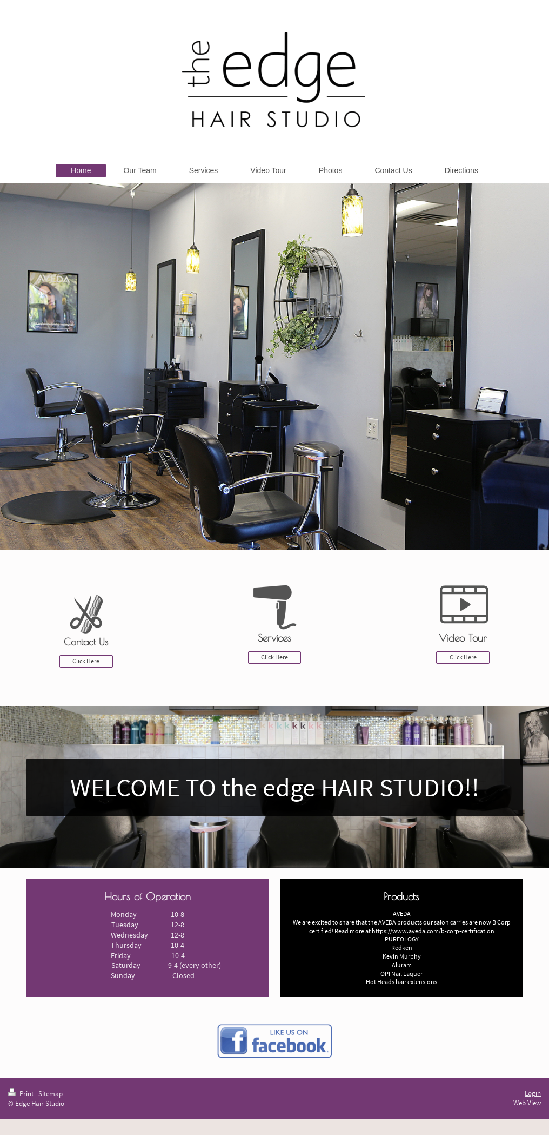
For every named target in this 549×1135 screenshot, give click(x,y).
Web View (527, 1103)
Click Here (85, 661)
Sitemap (50, 1094)
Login (533, 1093)
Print (21, 1094)
